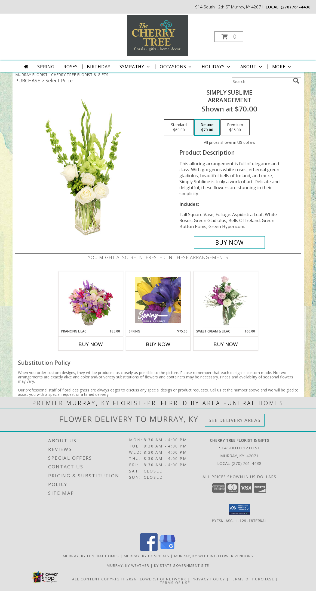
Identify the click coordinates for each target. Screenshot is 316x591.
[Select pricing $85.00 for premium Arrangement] (235, 127)
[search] (296, 80)
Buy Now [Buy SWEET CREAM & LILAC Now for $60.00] (225, 344)
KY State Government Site (181, 565)
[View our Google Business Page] (167, 549)
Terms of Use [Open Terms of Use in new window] (175, 582)
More (282, 67)
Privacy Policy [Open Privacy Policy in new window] (208, 579)
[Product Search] (261, 81)
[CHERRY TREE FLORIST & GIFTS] (157, 35)
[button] (228, 36)
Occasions (176, 67)
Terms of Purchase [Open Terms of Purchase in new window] (252, 579)
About (251, 67)
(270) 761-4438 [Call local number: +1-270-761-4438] (296, 7)
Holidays (216, 67)
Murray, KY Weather (128, 565)
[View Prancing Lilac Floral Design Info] (90, 300)
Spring (45, 67)
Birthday (98, 67)
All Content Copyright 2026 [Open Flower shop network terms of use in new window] (104, 579)
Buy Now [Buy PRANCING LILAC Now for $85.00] (90, 344)
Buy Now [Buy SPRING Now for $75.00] (158, 344)
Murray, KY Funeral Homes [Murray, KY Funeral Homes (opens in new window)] (91, 555)
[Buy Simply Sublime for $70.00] (229, 242)
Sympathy (135, 67)
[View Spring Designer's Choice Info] (158, 300)
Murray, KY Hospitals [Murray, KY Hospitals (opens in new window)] (147, 555)
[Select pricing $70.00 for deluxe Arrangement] (207, 127)
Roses (70, 67)
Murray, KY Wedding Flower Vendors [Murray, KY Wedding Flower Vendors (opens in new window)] (213, 555)
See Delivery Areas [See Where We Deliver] (235, 420)
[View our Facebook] (149, 549)
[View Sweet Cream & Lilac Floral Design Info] (225, 300)
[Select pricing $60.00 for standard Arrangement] (179, 127)
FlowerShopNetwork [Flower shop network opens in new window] (162, 579)
